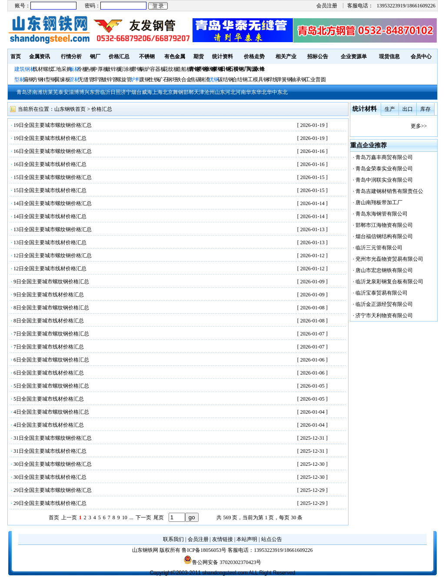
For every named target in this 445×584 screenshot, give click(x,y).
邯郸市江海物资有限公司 (384, 225)
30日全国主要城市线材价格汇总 (49, 477)
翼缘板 (62, 79)
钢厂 (95, 56)
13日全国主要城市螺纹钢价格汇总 (52, 229)
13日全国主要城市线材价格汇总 (49, 242)
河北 (230, 92)
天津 (199, 92)
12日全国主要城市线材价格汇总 (49, 268)
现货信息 (389, 56)
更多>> (419, 126)
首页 (15, 56)
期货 (198, 56)
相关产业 (286, 56)
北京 (168, 92)
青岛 (22, 92)
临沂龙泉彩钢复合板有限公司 (389, 282)
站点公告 (271, 539)
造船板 (184, 69)
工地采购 (61, 69)
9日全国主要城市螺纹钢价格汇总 (51, 282)
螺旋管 (124, 79)
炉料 (135, 79)
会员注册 (326, 6)
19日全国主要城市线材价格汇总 (49, 138)
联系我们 (173, 539)
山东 (220, 92)
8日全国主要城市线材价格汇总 (48, 321)
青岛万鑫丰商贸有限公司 (384, 157)
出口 (407, 109)
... (131, 517)
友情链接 (222, 539)
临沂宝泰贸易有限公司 (381, 293)
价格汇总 (119, 56)
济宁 (126, 92)
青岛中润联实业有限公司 (384, 180)
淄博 (74, 92)
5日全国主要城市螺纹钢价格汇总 (51, 386)
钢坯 (172, 79)
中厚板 (100, 69)
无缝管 (86, 79)
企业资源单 (354, 56)
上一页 (69, 517)
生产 (390, 109)
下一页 (143, 517)
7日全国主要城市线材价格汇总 (48, 347)
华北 (261, 92)
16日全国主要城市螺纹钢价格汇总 (52, 151)
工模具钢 (257, 79)
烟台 (136, 92)
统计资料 (222, 56)
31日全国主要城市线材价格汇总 (49, 451)
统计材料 (364, 109)
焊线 (272, 79)
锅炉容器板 (152, 69)
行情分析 (71, 56)
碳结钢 (225, 79)
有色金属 (174, 56)
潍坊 (42, 92)
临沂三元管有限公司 (378, 248)
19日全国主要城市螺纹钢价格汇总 (52, 125)
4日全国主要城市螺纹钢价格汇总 (51, 412)
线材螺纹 (43, 69)
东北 (282, 92)
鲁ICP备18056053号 (204, 550)
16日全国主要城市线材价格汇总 (49, 164)
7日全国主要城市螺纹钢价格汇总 (51, 334)
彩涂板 (126, 69)
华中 (272, 92)
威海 (147, 92)
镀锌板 (113, 69)
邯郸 (188, 92)
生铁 (154, 79)
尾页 (158, 517)
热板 (90, 69)
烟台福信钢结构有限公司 (384, 236)
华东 (251, 92)
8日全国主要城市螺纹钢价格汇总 (51, 308)
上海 (157, 92)
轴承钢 (298, 79)
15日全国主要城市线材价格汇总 (49, 190)
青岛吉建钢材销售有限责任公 (389, 191)
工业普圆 (315, 79)
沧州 (209, 92)
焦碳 (195, 79)
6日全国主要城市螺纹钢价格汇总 (51, 360)
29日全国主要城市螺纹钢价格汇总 (52, 490)
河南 (241, 92)
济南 (32, 92)
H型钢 (49, 79)
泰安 (63, 92)
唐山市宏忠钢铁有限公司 (384, 270)
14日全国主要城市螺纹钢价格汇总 (52, 203)
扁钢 (28, 79)
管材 (74, 79)
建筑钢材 (24, 69)
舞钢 (178, 92)
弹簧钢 (284, 79)
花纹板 (171, 69)
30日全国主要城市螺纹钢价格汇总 (52, 464)
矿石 (163, 79)
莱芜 (53, 92)
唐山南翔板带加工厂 (378, 202)
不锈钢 (147, 56)
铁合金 (184, 79)
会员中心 (421, 56)
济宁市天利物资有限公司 (384, 315)
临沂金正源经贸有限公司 (384, 304)
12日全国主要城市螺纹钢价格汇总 (52, 255)
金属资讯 (39, 56)
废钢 (144, 79)
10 (124, 517)
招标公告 (317, 56)
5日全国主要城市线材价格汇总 (48, 399)
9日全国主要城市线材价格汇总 (48, 295)
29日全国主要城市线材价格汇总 (49, 503)
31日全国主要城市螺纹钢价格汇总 (52, 438)
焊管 (98, 79)
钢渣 (204, 79)
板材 (74, 69)
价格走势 (254, 56)
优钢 (214, 79)
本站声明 (246, 539)
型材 (19, 79)
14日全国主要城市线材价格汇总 (49, 216)
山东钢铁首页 (70, 109)
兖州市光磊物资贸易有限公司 (389, 259)
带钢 (137, 69)
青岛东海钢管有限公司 (381, 214)
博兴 (84, 92)
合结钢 (240, 79)
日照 (115, 92)
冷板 (82, 69)
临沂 (105, 92)
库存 (425, 109)
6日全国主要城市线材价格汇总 (48, 373)
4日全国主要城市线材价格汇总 (48, 425)
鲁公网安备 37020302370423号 (222, 562)
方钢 (38, 79)
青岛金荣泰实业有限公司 (384, 169)
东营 (95, 92)
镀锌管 (109, 79)
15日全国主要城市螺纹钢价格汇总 (52, 177)
